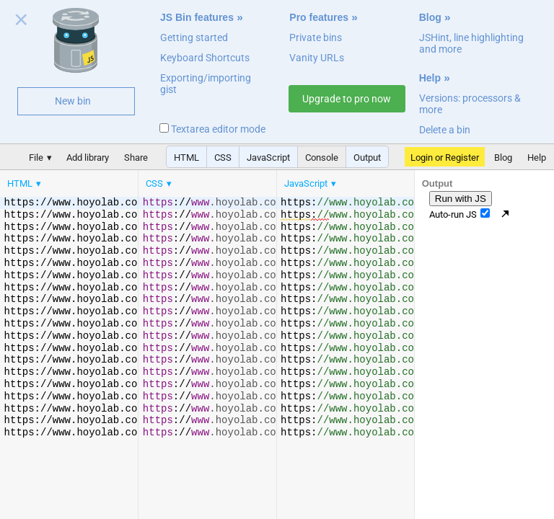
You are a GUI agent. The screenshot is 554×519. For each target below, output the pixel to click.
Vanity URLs (316, 57)
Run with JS (460, 198)
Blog (430, 17)
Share (136, 157)
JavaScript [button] (268, 157)
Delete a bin (444, 130)
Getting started (194, 37)
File (36, 157)
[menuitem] (25, 183)
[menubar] (115, 180)
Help (430, 78)
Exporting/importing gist (205, 83)
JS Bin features (197, 17)
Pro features (318, 17)
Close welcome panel (21, 22)
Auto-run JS (459, 214)
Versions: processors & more (470, 103)
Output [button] (367, 157)
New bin (73, 101)
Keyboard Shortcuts (205, 57)
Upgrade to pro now (346, 99)
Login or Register (444, 157)
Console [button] (321, 157)
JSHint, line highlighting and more (471, 43)
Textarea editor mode (212, 129)
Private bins (315, 37)
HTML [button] (186, 157)
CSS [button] (223, 157)
